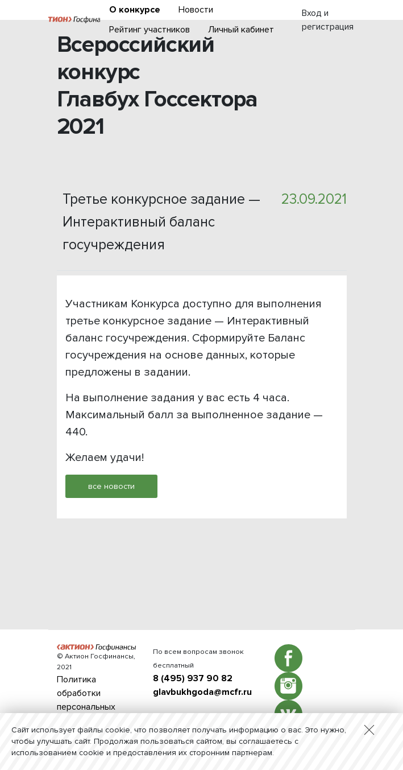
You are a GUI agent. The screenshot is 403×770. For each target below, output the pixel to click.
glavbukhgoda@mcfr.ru (202, 692)
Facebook (288, 658)
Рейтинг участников (149, 29)
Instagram (288, 686)
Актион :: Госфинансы (74, 20)
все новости (111, 486)
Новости (195, 9)
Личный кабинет (241, 29)
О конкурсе (134, 9)
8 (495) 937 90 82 (192, 678)
